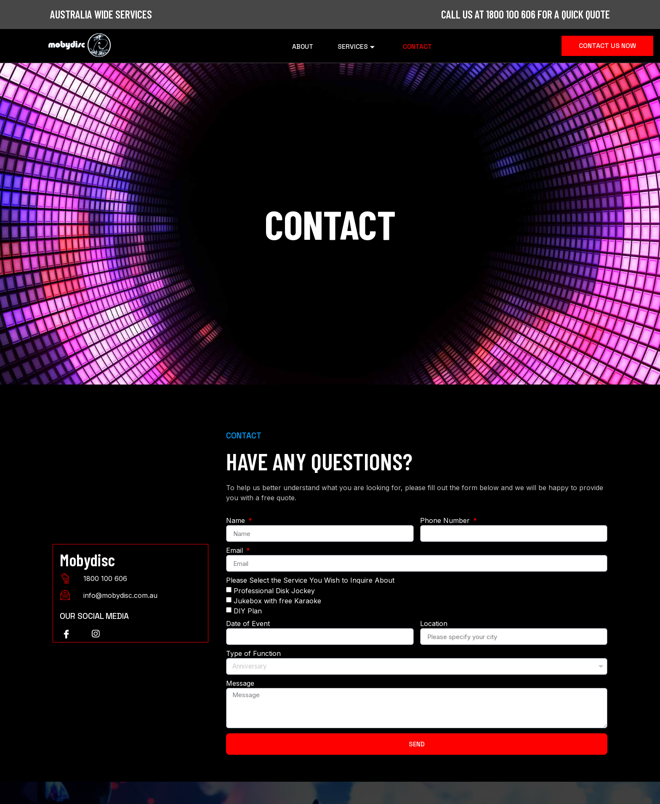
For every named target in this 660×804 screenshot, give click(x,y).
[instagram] (95, 634)
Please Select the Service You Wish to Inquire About (310, 580)
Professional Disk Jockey (274, 590)
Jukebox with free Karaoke (277, 601)
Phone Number (446, 521)
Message (240, 683)
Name (236, 521)
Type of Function (253, 654)
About (298, 45)
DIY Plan (248, 611)
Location (433, 624)
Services (357, 45)
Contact (422, 45)
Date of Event (248, 624)
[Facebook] (66, 634)
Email (235, 551)
